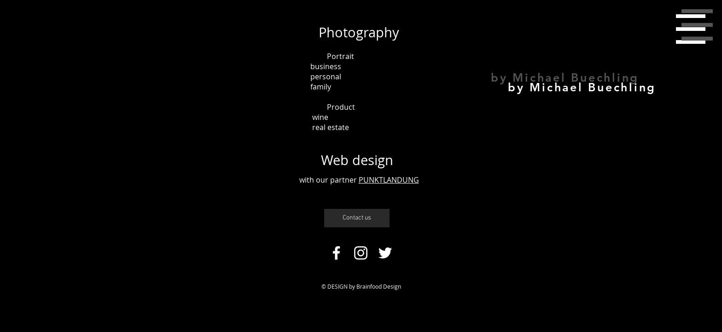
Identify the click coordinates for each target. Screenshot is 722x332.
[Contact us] (357, 218)
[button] (697, 25)
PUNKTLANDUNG (389, 180)
